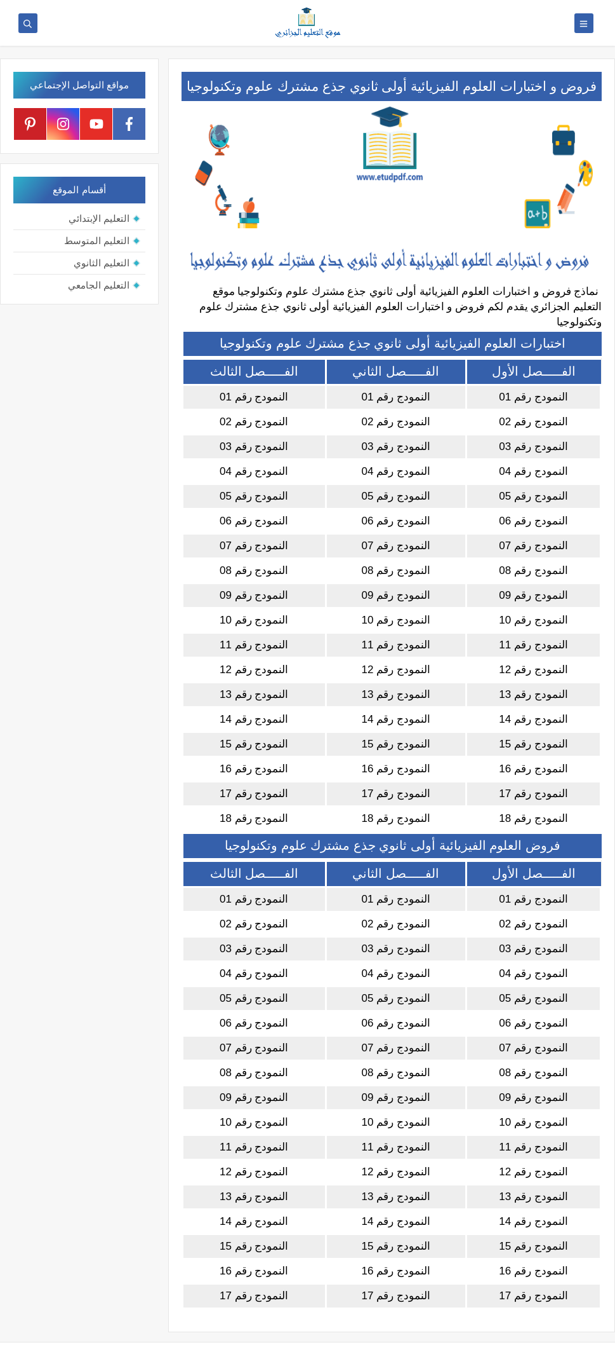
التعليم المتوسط (96, 240)
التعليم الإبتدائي (99, 218)
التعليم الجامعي (98, 285)
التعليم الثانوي (101, 262)
